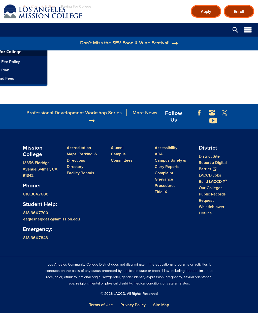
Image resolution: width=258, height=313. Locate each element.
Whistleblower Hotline (211, 210)
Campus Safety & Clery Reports (170, 163)
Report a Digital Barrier (213, 166)
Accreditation (79, 148)
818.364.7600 (35, 194)
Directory (75, 166)
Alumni (117, 148)
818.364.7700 (35, 213)
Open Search (235, 30)
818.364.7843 (35, 238)
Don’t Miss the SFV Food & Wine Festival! (125, 42)
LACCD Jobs (210, 175)
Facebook (199, 113)
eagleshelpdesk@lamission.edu (51, 219)
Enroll (239, 11)
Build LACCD (213, 181)
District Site (209, 156)
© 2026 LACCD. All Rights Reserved (129, 293)
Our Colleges (210, 188)
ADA (159, 154)
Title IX (161, 192)
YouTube (213, 120)
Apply (206, 11)
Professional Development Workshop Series (74, 112)
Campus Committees (122, 157)
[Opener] (253, 116)
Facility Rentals (80, 173)
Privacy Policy (133, 305)
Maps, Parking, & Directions (82, 157)
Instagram (212, 113)
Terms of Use (101, 305)
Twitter (224, 113)
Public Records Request (212, 197)
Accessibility (166, 148)
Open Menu (248, 30)
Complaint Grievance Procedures (165, 179)
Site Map (161, 305)
